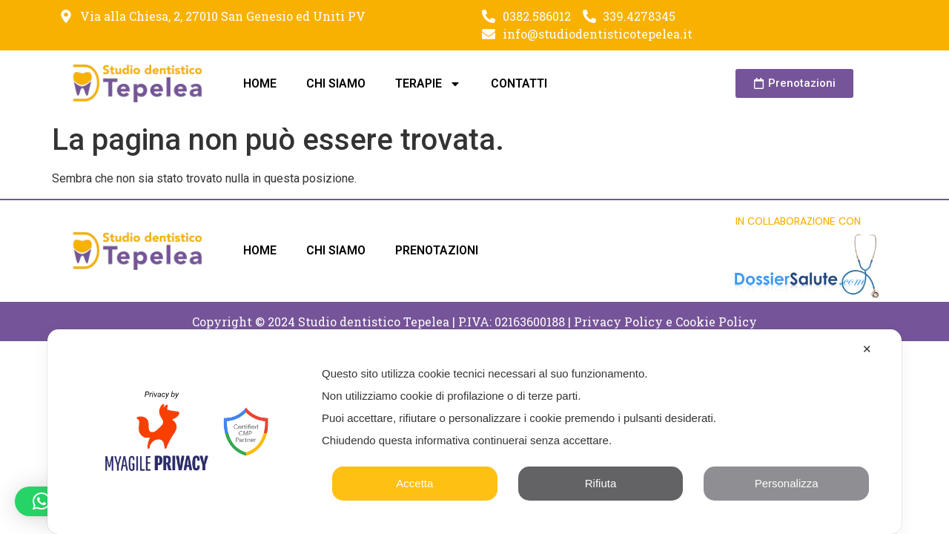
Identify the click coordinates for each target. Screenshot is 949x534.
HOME (260, 83)
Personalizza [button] (787, 483)
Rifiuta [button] (601, 483)
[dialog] (474, 431)
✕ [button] (867, 349)
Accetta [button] (414, 483)
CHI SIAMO (336, 83)
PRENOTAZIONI (436, 250)
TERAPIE (428, 83)
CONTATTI (519, 83)
